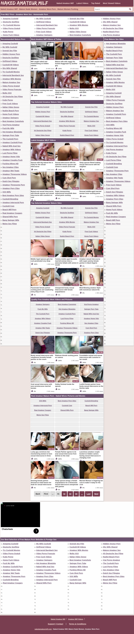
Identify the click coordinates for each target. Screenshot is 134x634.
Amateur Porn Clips (11, 188)
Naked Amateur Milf (65, 3)
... (82, 494)
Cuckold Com (8, 206)
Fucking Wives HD (10, 164)
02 (64, 494)
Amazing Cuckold (10, 19)
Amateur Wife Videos (11, 149)
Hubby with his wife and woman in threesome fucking (91, 62)
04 (76, 494)
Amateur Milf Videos (75, 619)
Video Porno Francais (45, 28)
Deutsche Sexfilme (11, 22)
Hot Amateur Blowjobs (12, 132)
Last (88, 494)
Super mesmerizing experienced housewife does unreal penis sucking (65, 193)
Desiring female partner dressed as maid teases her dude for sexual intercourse (41, 483)
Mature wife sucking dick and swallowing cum (42, 91)
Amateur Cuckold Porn (12, 142)
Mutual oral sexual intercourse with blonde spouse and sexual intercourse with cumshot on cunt (42, 194)
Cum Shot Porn (9, 178)
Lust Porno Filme (9, 153)
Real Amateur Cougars (12, 213)
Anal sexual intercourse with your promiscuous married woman (41, 386)
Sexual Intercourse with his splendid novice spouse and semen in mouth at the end (65, 164)
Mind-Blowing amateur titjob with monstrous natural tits (89, 289)
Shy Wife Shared (110, 22)
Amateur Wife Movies (79, 25)
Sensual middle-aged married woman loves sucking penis (90, 192)
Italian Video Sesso (78, 32)
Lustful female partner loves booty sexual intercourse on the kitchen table (91, 386)
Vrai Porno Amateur (111, 35)
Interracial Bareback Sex (47, 25)
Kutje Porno (8, 32)
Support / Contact (55, 624)
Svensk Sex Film (77, 19)
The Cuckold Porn (10, 139)
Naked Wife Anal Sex (11, 146)
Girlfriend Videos (43, 22)
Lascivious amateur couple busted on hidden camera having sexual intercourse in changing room (90, 455)
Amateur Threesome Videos (14, 174)
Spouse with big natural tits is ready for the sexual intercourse (66, 92)
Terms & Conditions (77, 624)
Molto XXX (74, 28)
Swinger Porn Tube (10, 135)
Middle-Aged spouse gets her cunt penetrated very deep (42, 260)
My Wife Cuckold (43, 19)
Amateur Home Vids (11, 157)
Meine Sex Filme (9, 224)
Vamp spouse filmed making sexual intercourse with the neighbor (89, 164)
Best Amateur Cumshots (80, 35)
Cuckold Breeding (10, 199)
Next (96, 494)
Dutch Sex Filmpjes (10, 181)
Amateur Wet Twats (10, 171)
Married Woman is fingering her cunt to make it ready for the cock (91, 483)
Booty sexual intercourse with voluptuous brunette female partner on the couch (42, 357)
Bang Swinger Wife (10, 220)
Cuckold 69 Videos (78, 22)
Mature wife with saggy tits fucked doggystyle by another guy (66, 63)
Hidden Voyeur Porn (112, 19)
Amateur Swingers (44, 35)
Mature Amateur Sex (112, 25)
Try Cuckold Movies (11, 25)
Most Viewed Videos (111, 3)
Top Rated (95, 3)
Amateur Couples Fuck (12, 160)
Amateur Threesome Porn (13, 185)
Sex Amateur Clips (10, 167)
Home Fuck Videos (11, 35)
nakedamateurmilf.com (43, 629)
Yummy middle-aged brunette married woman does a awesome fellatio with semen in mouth (67, 262)
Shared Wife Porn (10, 217)
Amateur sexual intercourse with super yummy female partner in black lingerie (89, 261)
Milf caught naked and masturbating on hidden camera (40, 63)
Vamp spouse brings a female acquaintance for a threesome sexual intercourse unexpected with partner (66, 483)
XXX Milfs (6, 192)
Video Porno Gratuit (11, 28)
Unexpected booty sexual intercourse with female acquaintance (64, 290)
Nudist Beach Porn (111, 32)
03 (70, 494)
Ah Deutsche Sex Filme (113, 28)
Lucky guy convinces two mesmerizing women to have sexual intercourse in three (41, 454)
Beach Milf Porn (9, 210)
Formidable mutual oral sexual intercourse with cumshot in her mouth (90, 357)
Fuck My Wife (8, 128)
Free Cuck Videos (44, 32)
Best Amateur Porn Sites (13, 195)
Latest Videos (82, 3)
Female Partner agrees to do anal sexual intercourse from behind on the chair (65, 454)
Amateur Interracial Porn (13, 202)
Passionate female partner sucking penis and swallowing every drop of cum (42, 290)
